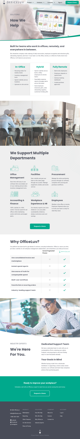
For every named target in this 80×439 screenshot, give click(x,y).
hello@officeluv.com (15, 413)
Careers (50, 416)
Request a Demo (40, 226)
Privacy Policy (35, 435)
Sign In (60, 2)
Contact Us (51, 419)
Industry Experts (39, 422)
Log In (61, 412)
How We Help (38, 412)
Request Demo (72, 2)
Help (61, 416)
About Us (50, 412)
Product (29, 2)
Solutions (39, 2)
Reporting (25, 416)
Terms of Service (44, 435)
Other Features (27, 419)
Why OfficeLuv (39, 419)
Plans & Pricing (27, 426)
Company (50, 2)
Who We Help (38, 416)
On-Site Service (27, 422)
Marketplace (26, 412)
